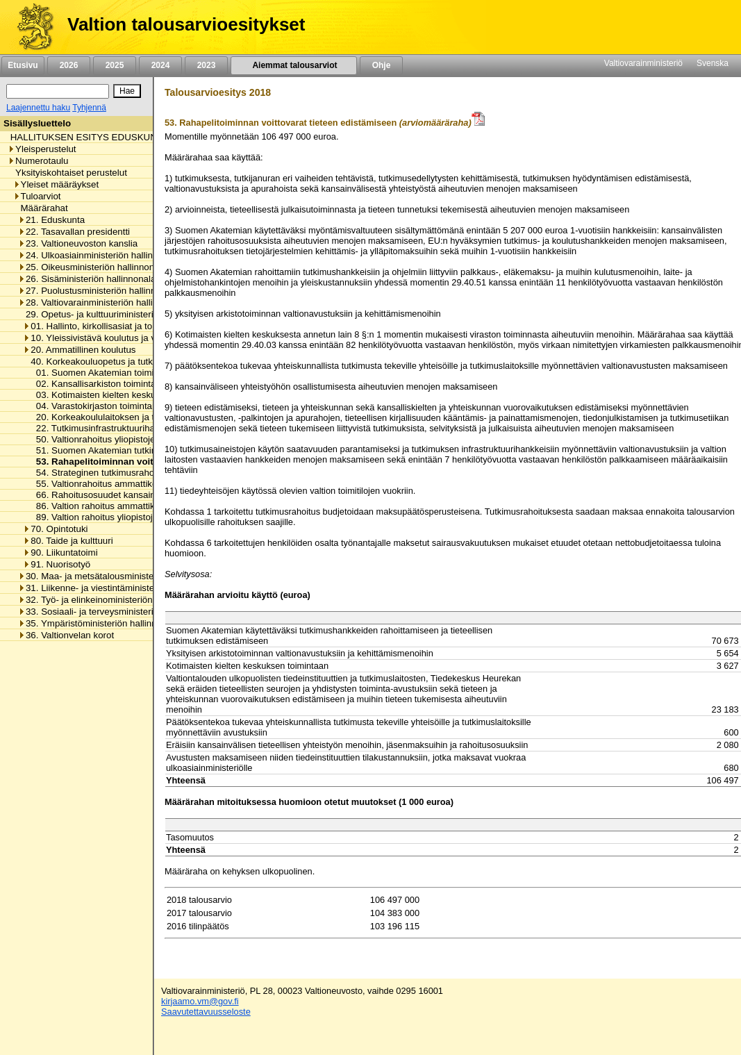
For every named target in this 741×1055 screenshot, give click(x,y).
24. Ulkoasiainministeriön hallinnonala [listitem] (99, 255)
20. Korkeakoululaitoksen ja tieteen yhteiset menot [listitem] (135, 417)
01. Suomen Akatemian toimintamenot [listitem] (110, 372)
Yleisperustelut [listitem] (42, 149)
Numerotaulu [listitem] (38, 161)
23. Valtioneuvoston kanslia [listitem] (78, 243)
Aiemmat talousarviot (294, 65)
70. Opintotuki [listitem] (55, 529)
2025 (114, 65)
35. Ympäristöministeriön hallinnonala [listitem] (98, 623)
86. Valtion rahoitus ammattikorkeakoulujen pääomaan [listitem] (143, 506)
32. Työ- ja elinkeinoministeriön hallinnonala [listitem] (111, 600)
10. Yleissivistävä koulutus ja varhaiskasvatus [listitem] (120, 338)
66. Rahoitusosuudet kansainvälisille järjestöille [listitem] (128, 495)
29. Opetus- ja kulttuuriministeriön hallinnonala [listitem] (116, 314)
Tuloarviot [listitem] (37, 196)
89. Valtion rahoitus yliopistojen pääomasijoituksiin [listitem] (134, 517)
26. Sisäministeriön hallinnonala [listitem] (87, 279)
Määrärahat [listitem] (40, 208)
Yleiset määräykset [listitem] (56, 184)
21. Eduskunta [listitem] (51, 220)
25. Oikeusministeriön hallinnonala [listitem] (92, 267)
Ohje (381, 65)
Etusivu (23, 65)
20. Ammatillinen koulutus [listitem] (79, 349)
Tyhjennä (89, 108)
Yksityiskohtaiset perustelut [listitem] (67, 172)
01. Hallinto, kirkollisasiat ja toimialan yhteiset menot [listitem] (133, 326)
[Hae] (127, 91)
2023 (206, 65)
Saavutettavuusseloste (206, 1011)
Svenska (712, 63)
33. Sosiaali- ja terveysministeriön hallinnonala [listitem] (116, 611)
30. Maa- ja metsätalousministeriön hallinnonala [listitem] (120, 576)
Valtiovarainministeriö (643, 63)
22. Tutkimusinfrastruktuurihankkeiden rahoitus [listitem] (128, 428)
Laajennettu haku (38, 108)
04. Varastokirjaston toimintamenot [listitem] (103, 406)
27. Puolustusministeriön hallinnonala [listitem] (98, 290)
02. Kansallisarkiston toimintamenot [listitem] (105, 384)
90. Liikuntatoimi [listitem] (60, 552)
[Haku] (57, 91)
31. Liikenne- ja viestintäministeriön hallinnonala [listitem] (120, 588)
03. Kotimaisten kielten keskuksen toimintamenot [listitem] (132, 395)
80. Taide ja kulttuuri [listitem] (68, 540)
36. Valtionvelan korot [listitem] (66, 635)
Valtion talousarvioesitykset (186, 24)
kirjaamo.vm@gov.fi (200, 1001)
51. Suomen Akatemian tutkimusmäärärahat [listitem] (122, 450)
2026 (69, 65)
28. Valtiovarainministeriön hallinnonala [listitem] (101, 302)
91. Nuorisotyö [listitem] (56, 564)
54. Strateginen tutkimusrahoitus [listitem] (98, 472)
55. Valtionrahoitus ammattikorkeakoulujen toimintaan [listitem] (141, 484)
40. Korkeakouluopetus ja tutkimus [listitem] (97, 361)
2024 (160, 65)
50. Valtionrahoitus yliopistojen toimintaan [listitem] (117, 439)
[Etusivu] (30, 27)
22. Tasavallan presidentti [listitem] (74, 231)
